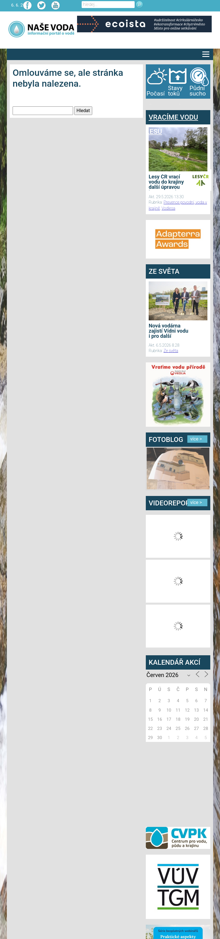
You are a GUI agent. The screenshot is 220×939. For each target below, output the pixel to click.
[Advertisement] (181, 783)
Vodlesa (168, 208)
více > (196, 439)
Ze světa (171, 350)
